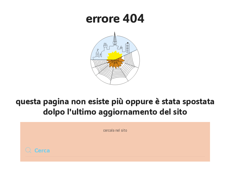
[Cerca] (115, 150)
